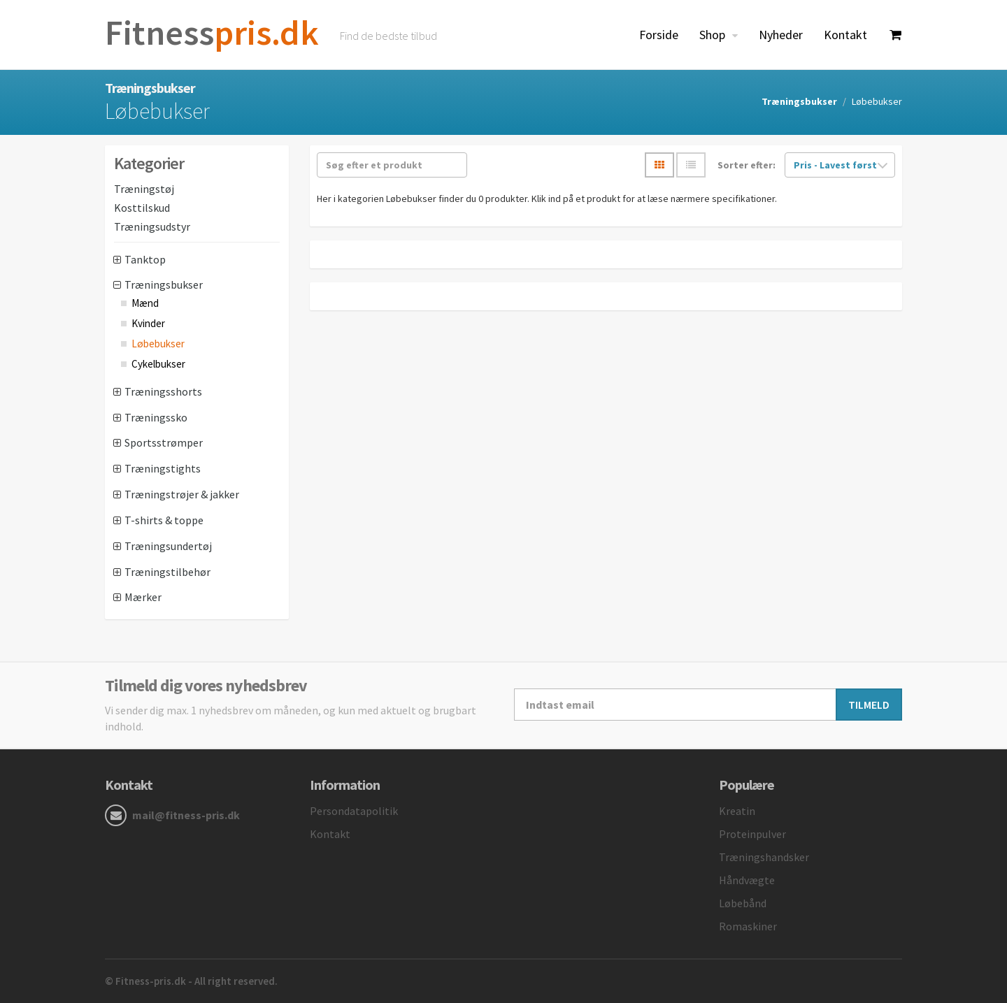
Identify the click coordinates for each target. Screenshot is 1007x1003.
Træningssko (155, 417)
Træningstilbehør (167, 572)
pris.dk (212, 32)
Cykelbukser (158, 363)
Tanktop (145, 259)
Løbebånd (742, 903)
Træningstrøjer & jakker (181, 494)
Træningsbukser (799, 101)
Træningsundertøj (168, 546)
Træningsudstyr (152, 226)
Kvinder (148, 323)
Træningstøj (144, 189)
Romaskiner (748, 926)
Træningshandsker (764, 857)
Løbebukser (158, 343)
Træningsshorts (163, 391)
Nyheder (781, 35)
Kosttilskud (142, 208)
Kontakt (845, 35)
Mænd (145, 303)
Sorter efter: (746, 165)
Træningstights (162, 468)
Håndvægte (747, 880)
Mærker (143, 597)
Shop (713, 35)
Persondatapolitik (354, 811)
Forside (658, 35)
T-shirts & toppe (163, 520)
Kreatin (737, 811)
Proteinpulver (752, 834)
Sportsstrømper (163, 442)
